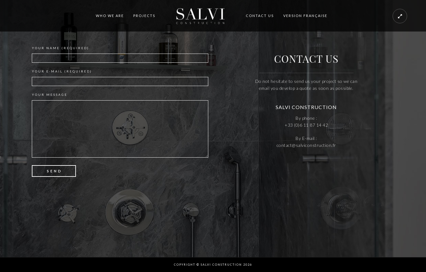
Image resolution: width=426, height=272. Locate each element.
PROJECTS (144, 16)
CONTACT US (260, 16)
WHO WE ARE (110, 16)
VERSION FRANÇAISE (305, 16)
